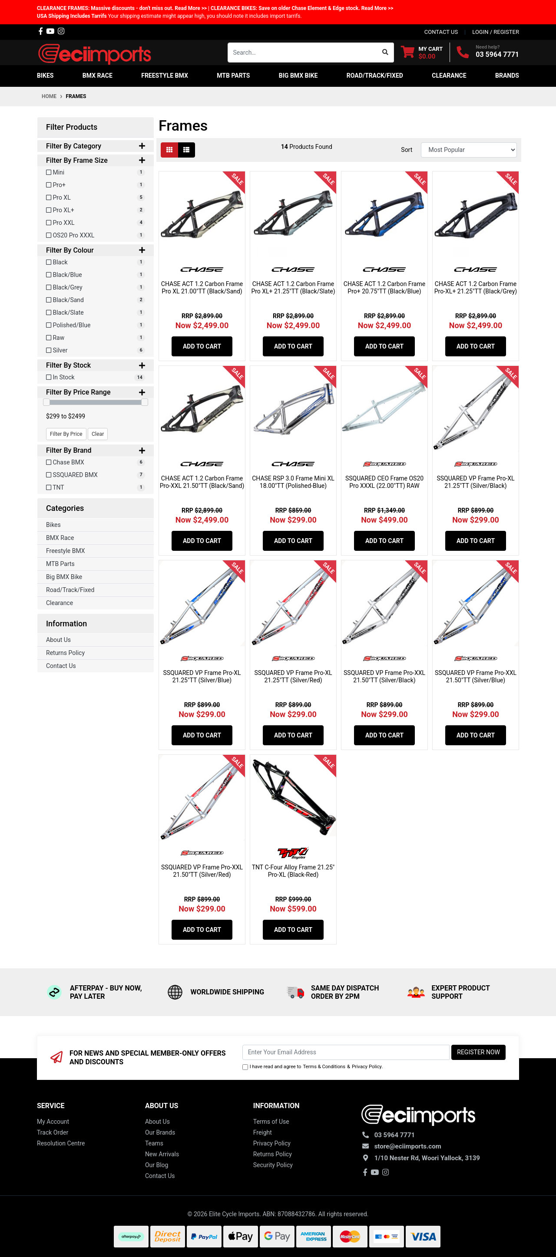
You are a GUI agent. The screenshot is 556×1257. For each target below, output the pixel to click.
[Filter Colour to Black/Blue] (95, 275)
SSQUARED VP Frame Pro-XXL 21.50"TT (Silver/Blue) (475, 676)
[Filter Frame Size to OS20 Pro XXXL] (95, 235)
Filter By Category (95, 146)
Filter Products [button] (71, 127)
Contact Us (61, 665)
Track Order (52, 1132)
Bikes (53, 524)
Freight (262, 1132)
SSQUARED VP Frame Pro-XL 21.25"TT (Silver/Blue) (202, 676)
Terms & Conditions (324, 1066)
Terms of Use (271, 1121)
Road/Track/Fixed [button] (375, 75)
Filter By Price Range (95, 392)
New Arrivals (162, 1154)
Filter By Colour (95, 250)
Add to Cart (202, 346)
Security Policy (273, 1165)
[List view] (186, 150)
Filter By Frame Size (95, 160)
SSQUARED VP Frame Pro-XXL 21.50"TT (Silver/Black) (384, 676)
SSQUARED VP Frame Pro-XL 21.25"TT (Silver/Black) (475, 482)
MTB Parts (60, 563)
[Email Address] (346, 1052)
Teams (154, 1143)
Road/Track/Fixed (70, 589)
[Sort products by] (469, 150)
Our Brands (160, 1132)
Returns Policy (65, 652)
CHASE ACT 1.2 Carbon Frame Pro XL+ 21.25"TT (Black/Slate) (293, 287)
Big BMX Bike (64, 576)
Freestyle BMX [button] (164, 75)
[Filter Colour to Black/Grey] (95, 287)
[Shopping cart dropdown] (421, 52)
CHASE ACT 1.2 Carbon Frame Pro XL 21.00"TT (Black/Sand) (202, 287)
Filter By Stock (95, 365)
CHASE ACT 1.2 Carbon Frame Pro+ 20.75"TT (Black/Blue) (384, 287)
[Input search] (302, 53)
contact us (441, 32)
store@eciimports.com (407, 1146)
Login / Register (495, 32)
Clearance (59, 602)
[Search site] (385, 53)
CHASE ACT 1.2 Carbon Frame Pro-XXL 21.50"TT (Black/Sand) (202, 482)
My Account (53, 1121)
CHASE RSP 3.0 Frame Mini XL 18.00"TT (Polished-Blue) (293, 482)
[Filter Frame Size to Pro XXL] (95, 223)
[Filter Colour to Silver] (95, 350)
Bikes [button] (45, 75)
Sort (406, 149)
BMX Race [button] (98, 75)
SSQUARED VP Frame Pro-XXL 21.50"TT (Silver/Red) (202, 871)
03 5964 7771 (497, 54)
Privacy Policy (367, 1066)
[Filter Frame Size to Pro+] (95, 185)
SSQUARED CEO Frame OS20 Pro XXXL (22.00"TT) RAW (384, 482)
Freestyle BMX (65, 550)
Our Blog (157, 1165)
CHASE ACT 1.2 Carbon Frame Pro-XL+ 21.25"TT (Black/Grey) (475, 287)
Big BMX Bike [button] (298, 75)
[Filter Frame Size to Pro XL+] (95, 210)
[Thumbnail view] (169, 150)
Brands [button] (507, 75)
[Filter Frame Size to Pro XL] (95, 197)
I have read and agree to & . (312, 1067)
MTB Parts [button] (233, 75)
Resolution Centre (61, 1143)
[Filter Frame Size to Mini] (95, 172)
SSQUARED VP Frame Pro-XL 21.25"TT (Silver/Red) (293, 676)
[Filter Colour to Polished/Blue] (95, 325)
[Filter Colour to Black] (95, 262)
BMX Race (60, 537)
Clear (98, 434)
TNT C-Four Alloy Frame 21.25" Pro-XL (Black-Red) (293, 871)
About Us (58, 639)
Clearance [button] (449, 75)
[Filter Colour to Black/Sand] (95, 300)
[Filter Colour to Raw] (95, 338)
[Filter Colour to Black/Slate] (95, 312)
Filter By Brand (95, 450)
